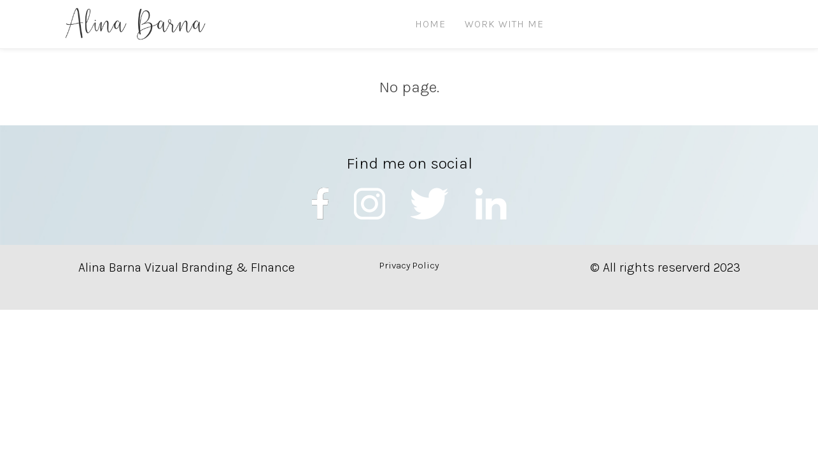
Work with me (504, 24)
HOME (430, 24)
